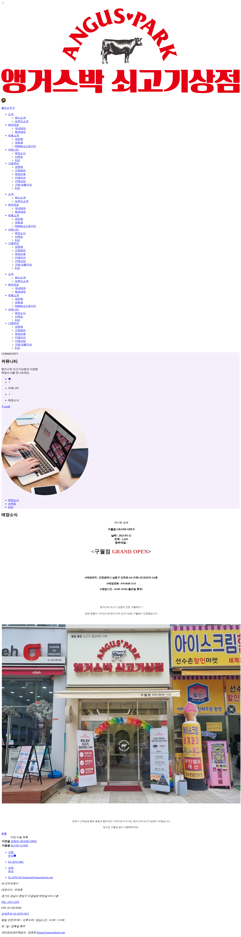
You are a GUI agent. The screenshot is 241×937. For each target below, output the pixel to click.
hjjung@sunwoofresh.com (51, 932)
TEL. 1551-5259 (10, 902)
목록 (4, 833)
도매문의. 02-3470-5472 (15, 913)
